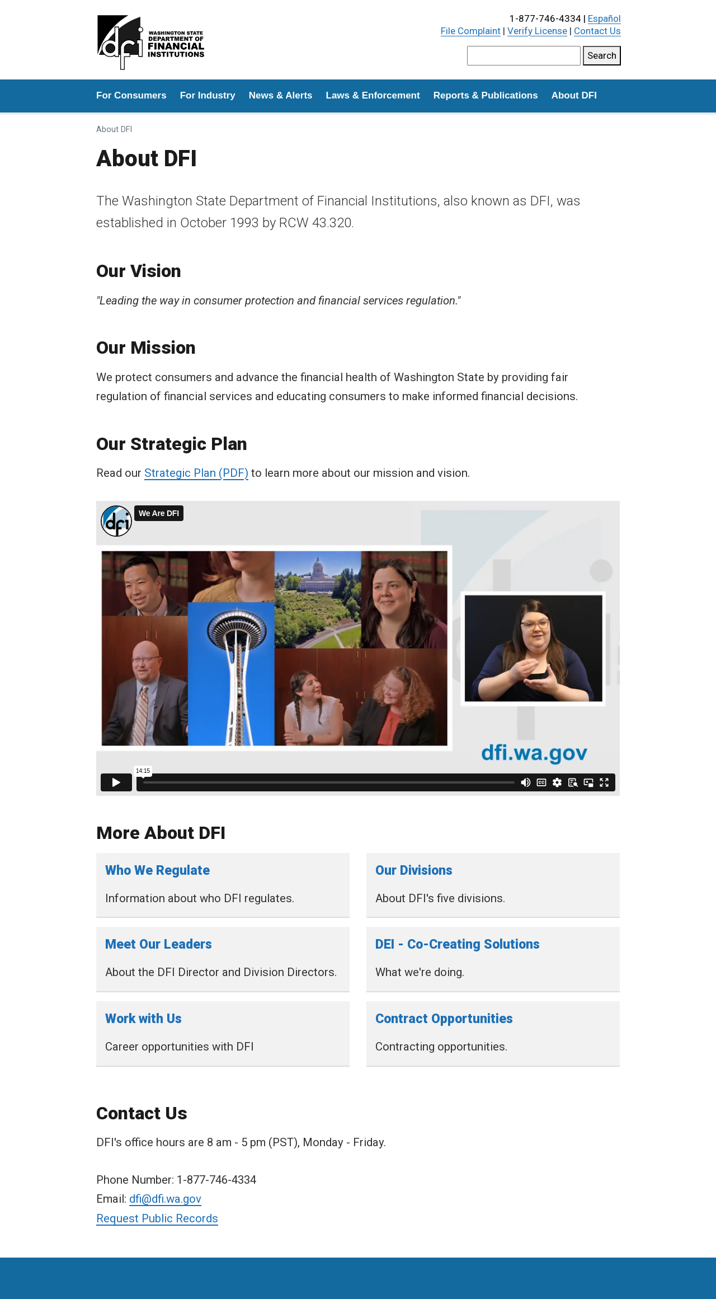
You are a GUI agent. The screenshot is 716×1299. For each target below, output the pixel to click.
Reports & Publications (486, 95)
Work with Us (143, 1018)
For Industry (207, 95)
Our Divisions (414, 870)
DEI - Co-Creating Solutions (457, 944)
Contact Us (597, 30)
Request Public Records (157, 1218)
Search (601, 55)
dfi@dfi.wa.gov (165, 1199)
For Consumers (131, 95)
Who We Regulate (157, 870)
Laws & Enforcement (373, 95)
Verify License (537, 30)
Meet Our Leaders (158, 944)
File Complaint (471, 30)
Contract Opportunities (444, 1018)
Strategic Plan (180, 473)
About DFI (574, 95)
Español (604, 18)
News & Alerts (281, 95)
